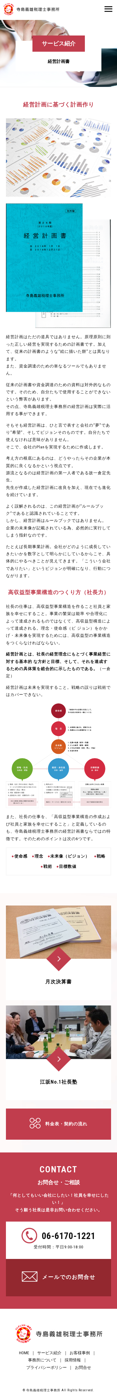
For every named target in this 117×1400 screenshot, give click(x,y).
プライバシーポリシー (46, 1367)
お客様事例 (80, 1352)
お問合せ (83, 1367)
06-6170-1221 (68, 1236)
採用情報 (73, 1360)
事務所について (42, 1360)
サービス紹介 (49, 1352)
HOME (24, 1352)
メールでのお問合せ (68, 1277)
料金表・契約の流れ (66, 1124)
